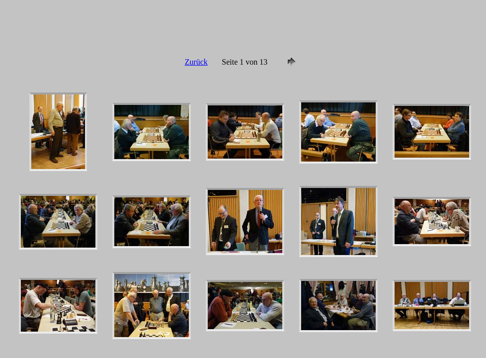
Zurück (196, 62)
